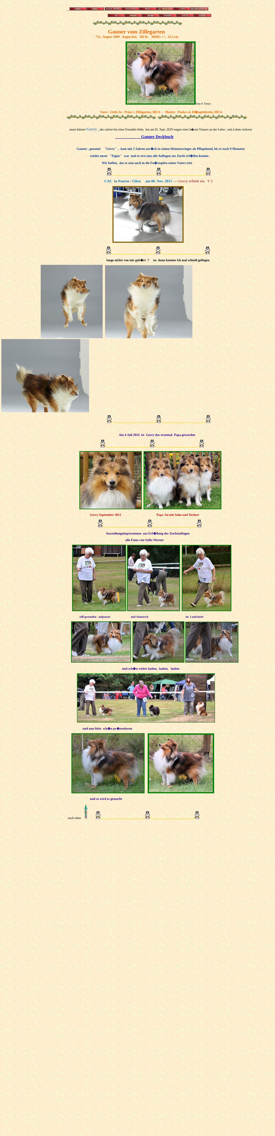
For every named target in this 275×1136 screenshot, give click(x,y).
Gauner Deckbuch (144, 136)
